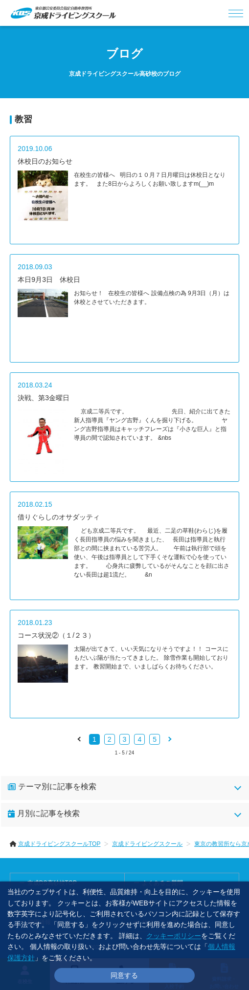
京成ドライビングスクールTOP (59, 843)
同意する (124, 975)
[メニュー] (236, 13)
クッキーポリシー (173, 936)
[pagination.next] (169, 739)
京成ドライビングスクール (147, 843)
